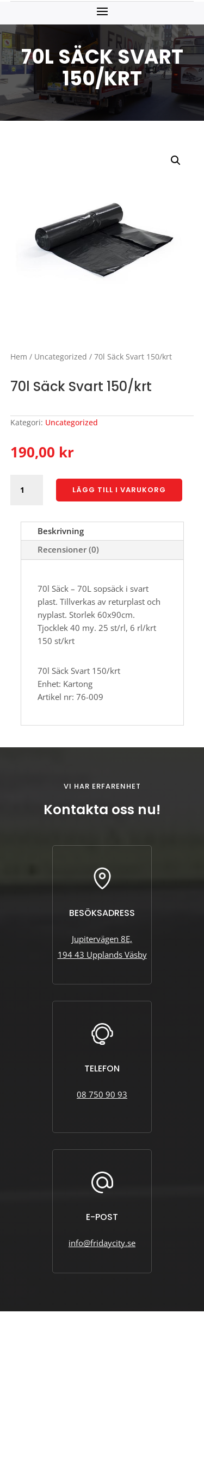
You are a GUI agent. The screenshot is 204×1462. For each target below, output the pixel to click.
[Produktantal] (26, 490)
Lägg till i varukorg (119, 490)
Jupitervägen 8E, (102, 938)
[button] (176, 160)
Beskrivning (61, 530)
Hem (18, 356)
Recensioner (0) (68, 549)
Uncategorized (60, 356)
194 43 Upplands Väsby (102, 954)
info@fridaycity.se (102, 1242)
